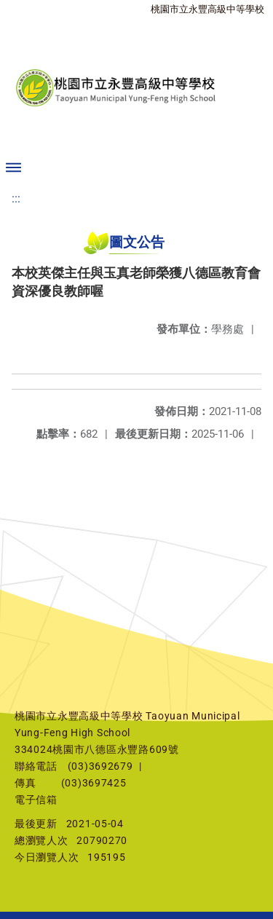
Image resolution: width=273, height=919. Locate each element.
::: (16, 198)
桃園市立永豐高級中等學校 (207, 9)
